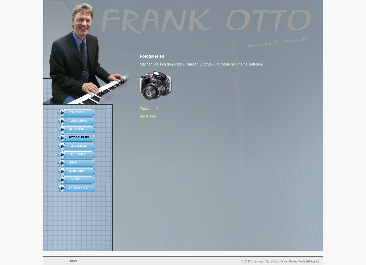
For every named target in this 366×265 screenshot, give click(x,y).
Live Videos (77, 129)
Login (73, 261)
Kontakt (75, 179)
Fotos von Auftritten (155, 109)
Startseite (76, 112)
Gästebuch (77, 154)
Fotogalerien (79, 137)
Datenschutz (78, 187)
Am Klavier (148, 116)
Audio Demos (78, 120)
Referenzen (77, 145)
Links (72, 162)
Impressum (76, 171)
